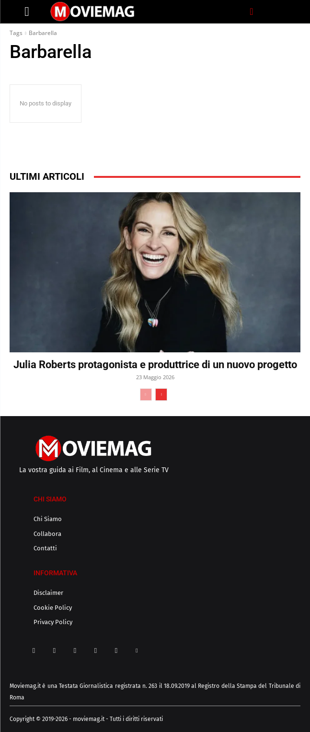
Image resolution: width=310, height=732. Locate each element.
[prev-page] (146, 394)
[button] (251, 11)
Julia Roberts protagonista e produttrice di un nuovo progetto (155, 365)
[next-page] (161, 394)
